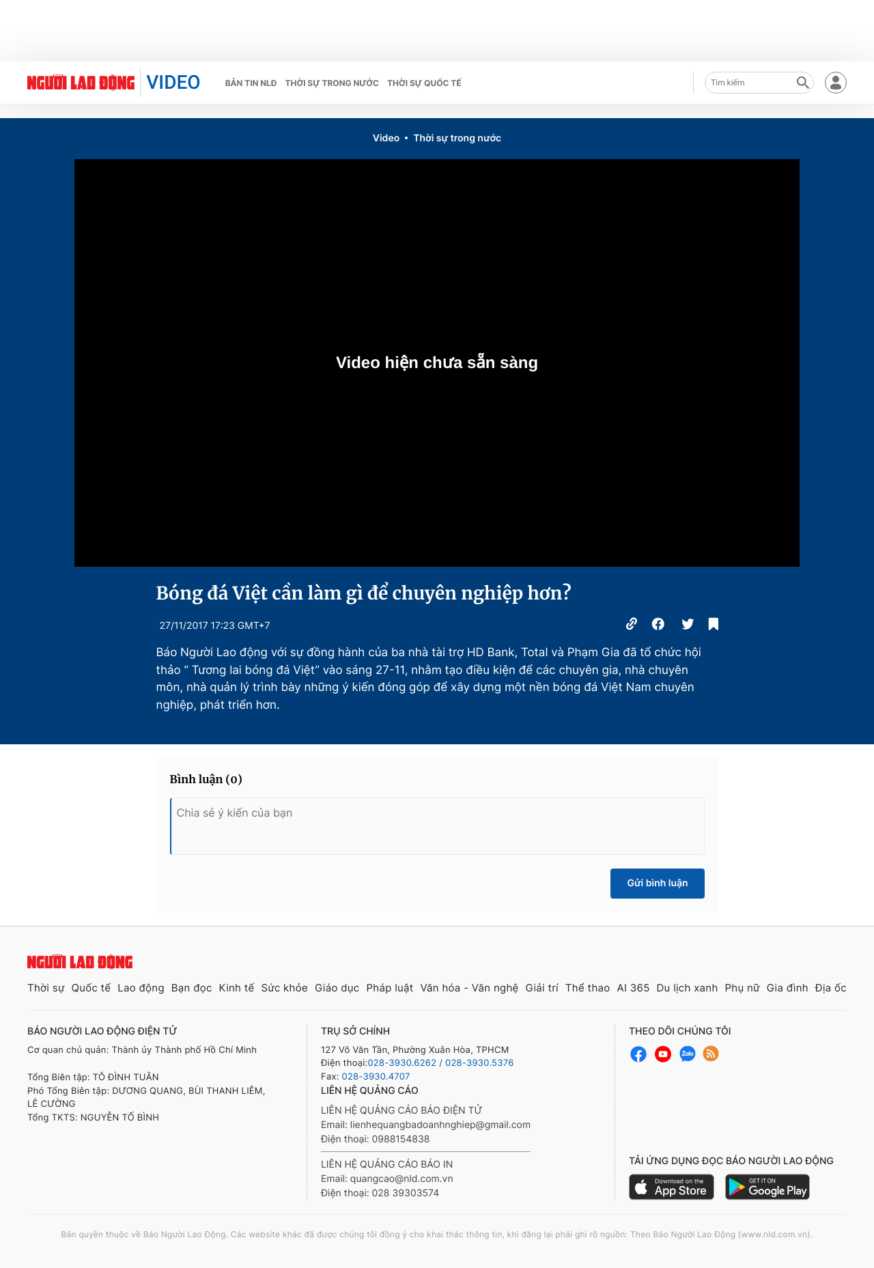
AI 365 (633, 987)
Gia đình (787, 987)
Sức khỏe (284, 987)
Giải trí (542, 987)
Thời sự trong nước (332, 83)
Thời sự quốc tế (424, 83)
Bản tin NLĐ (251, 83)
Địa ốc (831, 987)
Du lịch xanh (687, 987)
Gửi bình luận (657, 883)
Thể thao (587, 987)
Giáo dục (337, 987)
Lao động (141, 987)
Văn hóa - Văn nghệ (469, 987)
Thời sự (46, 987)
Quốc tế (91, 987)
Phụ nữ (742, 987)
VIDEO (173, 82)
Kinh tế (237, 987)
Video (386, 138)
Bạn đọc (191, 987)
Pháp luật (389, 987)
